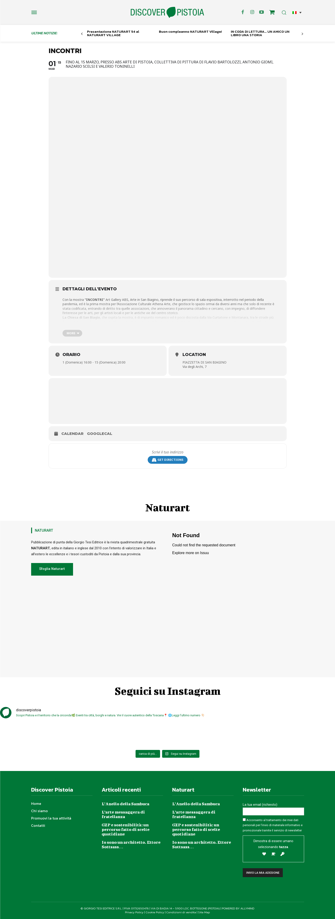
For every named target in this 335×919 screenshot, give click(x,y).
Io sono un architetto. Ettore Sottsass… (131, 844)
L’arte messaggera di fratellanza (123, 814)
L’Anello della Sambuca (125, 803)
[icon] (272, 13)
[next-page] (302, 34)
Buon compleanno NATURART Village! (190, 31)
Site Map (204, 912)
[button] (297, 12)
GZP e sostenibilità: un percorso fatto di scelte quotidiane (126, 829)
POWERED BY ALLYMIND (238, 908)
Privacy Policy (134, 912)
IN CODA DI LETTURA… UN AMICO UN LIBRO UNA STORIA (260, 33)
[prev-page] (82, 34)
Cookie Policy (155, 912)
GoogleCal (99, 433)
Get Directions (167, 460)
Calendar (72, 433)
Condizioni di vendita (181, 912)
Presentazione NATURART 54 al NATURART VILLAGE (113, 33)
